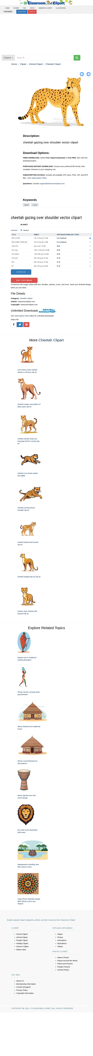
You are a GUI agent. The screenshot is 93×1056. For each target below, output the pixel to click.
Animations (61, 940)
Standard (26, 230)
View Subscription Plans (37, 178)
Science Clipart (22, 946)
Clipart (16, 8)
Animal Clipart (36, 64)
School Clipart (22, 934)
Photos (60, 937)
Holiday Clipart (22, 943)
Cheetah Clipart (53, 64)
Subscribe (22, 11)
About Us (20, 981)
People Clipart (22, 940)
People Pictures (63, 967)
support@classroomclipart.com (52, 183)
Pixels (36, 234)
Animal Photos (63, 970)
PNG (24, 8)
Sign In (32, 11)
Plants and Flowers (65, 964)
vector (34, 205)
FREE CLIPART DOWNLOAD (19, 242)
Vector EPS (15, 246)
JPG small (15, 258)
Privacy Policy (22, 990)
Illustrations (62, 943)
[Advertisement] (46, 33)
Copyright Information (25, 993)
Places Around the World (67, 961)
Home (7, 8)
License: (14, 230)
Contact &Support (23, 987)
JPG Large (15, 250)
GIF (13, 266)
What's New (21, 950)
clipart (26, 205)
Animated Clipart (45, 8)
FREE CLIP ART (16, 238)
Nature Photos (63, 957)
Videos (60, 946)
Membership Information (26, 984)
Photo (32, 8)
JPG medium (15, 254)
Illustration (61, 8)
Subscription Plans (21, 316)
